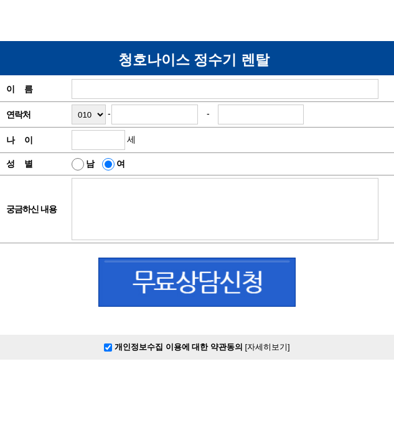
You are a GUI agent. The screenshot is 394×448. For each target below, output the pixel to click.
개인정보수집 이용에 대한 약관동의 (174, 347)
